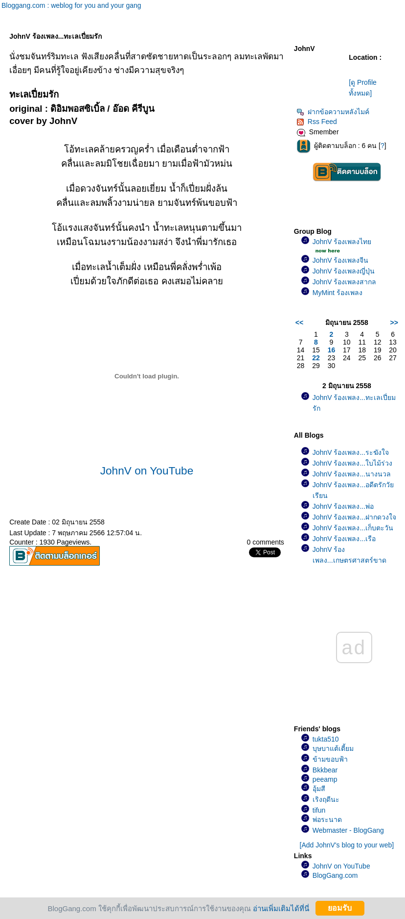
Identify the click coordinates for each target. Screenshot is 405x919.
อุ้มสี (319, 789)
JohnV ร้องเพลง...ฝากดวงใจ (354, 517)
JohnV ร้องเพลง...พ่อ (343, 506)
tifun (319, 810)
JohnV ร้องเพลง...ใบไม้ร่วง (352, 463)
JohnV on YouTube (147, 470)
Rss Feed (316, 121)
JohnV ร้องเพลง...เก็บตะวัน (353, 528)
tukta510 (326, 739)
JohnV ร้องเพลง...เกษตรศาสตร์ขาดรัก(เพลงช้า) (349, 560)
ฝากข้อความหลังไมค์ (332, 112)
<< (299, 322)
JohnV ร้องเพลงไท (342, 242)
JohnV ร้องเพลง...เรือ (344, 539)
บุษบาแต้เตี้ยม (333, 748)
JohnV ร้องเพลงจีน (341, 260)
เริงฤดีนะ (326, 799)
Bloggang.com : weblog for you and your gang (71, 5)
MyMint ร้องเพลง (337, 293)
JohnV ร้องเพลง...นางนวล (352, 474)
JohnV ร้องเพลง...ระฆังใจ (351, 452)
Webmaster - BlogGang (348, 830)
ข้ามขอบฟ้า (330, 759)
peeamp (325, 779)
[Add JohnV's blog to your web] (347, 845)
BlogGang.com (335, 875)
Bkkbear (325, 770)
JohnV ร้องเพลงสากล (345, 282)
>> (394, 322)
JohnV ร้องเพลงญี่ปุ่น (344, 271)
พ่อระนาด (327, 819)
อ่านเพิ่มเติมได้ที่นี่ (281, 908)
